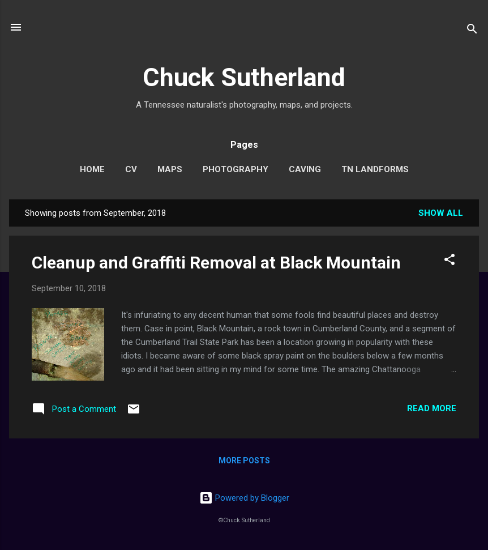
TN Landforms (375, 169)
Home (92, 169)
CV (131, 169)
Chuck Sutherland (244, 77)
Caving (305, 169)
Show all (440, 213)
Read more (431, 408)
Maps (169, 169)
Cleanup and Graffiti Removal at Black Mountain (216, 262)
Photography (235, 169)
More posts (244, 460)
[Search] (472, 31)
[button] (449, 261)
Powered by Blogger (244, 498)
